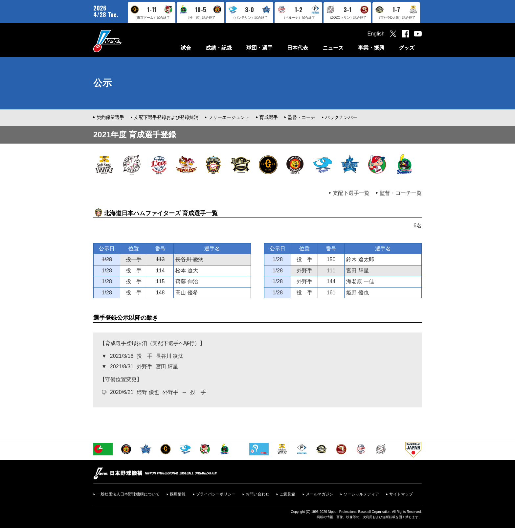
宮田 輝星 (357, 270)
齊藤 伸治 (186, 281)
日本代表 (297, 48)
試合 (186, 48)
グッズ (406, 48)
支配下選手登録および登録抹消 (166, 117)
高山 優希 (186, 292)
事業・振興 (371, 48)
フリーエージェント (229, 117)
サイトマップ (401, 494)
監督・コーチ (301, 117)
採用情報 (178, 494)
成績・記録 (219, 48)
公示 (102, 83)
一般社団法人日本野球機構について (128, 494)
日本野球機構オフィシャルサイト (123, 41)
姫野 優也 (357, 292)
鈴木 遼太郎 (360, 259)
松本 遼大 (186, 270)
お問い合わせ (257, 494)
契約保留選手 (110, 117)
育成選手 (268, 117)
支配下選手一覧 (351, 193)
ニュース (333, 48)
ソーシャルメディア (361, 494)
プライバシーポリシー (215, 494)
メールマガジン (319, 494)
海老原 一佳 (360, 281)
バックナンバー (341, 117)
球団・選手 (259, 48)
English (376, 33)
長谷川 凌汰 (189, 259)
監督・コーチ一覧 (401, 193)
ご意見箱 (287, 494)
